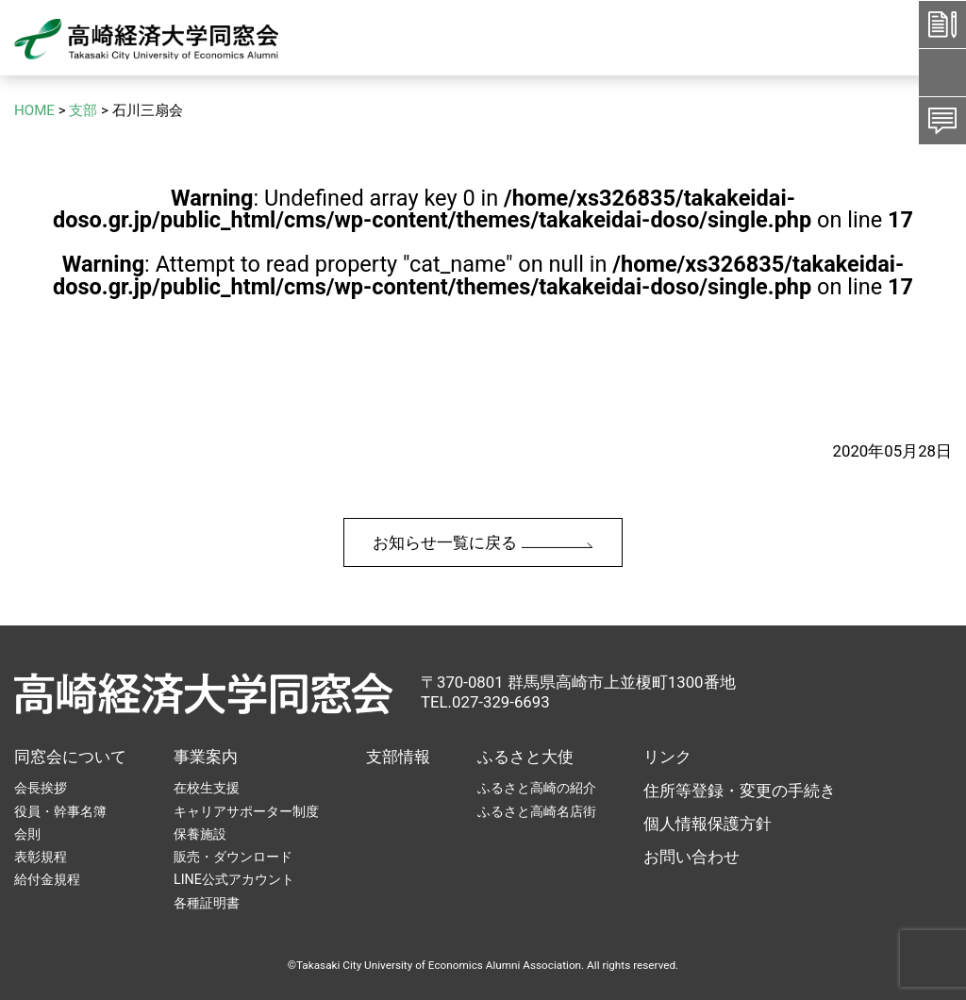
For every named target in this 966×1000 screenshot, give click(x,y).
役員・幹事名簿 (60, 811)
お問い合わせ (691, 856)
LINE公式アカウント (234, 879)
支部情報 (398, 756)
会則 (27, 834)
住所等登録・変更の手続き (739, 790)
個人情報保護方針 (707, 823)
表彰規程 (40, 856)
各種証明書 (207, 902)
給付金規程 (47, 879)
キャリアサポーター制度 (246, 811)
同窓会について (70, 756)
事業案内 (206, 756)
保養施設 (200, 834)
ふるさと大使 (525, 756)
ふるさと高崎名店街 (536, 811)
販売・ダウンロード (233, 856)
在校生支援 (207, 787)
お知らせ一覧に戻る (482, 542)
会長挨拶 (40, 787)
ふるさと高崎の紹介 (536, 787)
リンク (667, 756)
